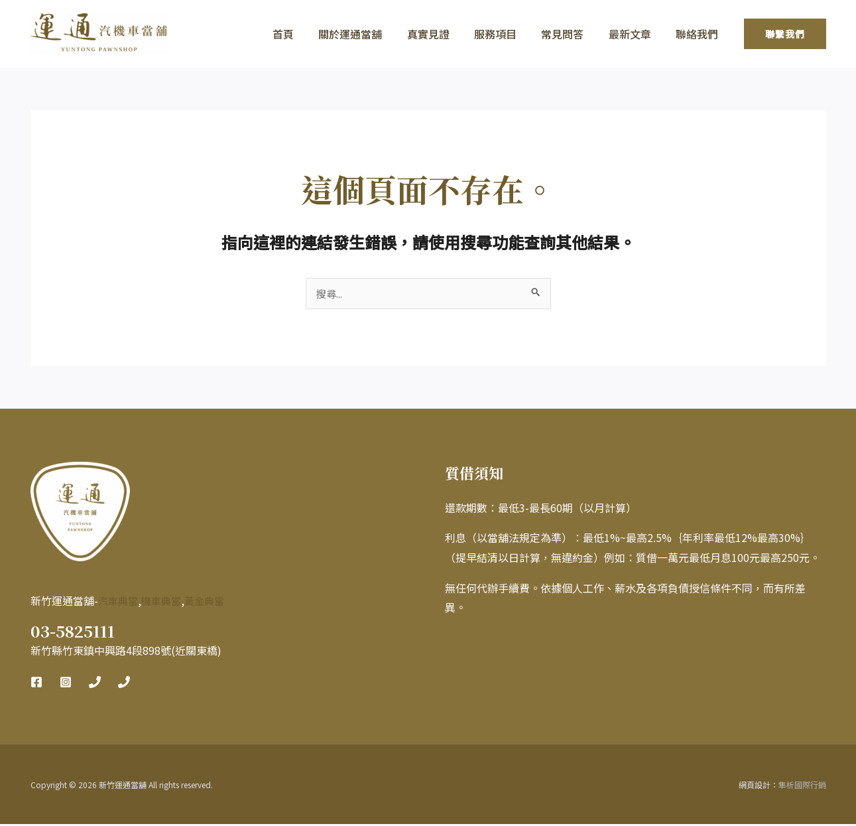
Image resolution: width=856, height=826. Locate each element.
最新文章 (635, 34)
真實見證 (444, 34)
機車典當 (165, 602)
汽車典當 (119, 602)
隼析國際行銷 (802, 786)
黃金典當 (211, 602)
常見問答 (571, 34)
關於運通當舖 (370, 34)
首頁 (306, 34)
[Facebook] (36, 684)
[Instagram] (66, 684)
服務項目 (508, 34)
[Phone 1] (95, 684)
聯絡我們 (699, 34)
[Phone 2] (124, 684)
